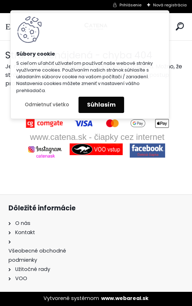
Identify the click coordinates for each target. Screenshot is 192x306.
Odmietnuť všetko (47, 104)
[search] (180, 26)
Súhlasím (101, 105)
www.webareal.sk (125, 298)
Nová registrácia (170, 5)
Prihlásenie (130, 5)
